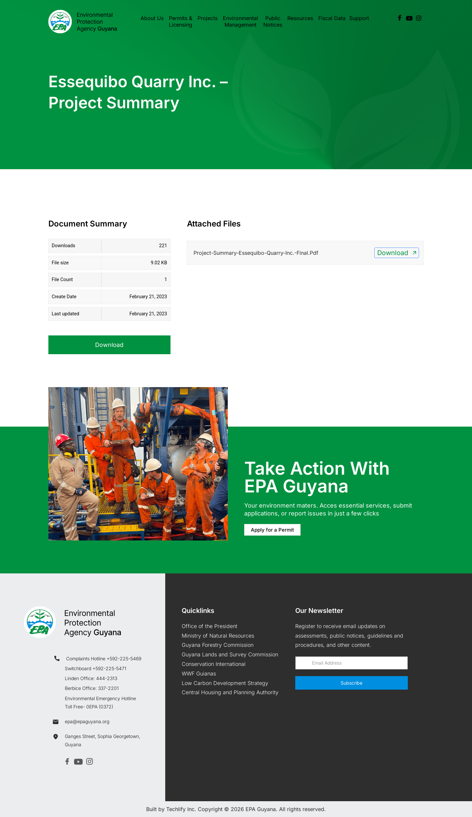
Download (109, 344)
